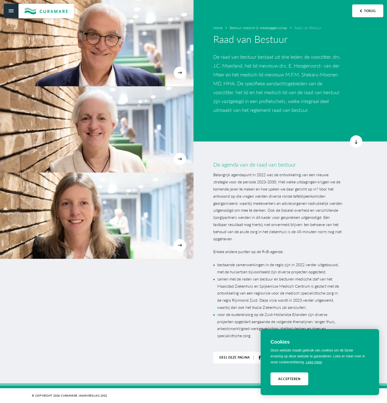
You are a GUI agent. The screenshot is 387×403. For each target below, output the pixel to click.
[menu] (11, 11)
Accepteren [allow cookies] (289, 378)
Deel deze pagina (234, 357)
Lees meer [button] (314, 362)
